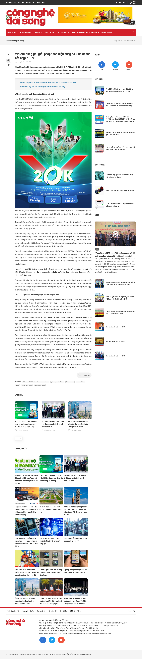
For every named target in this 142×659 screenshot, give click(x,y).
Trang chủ (116, 41)
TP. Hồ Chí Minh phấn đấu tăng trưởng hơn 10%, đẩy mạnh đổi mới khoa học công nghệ (50, 601)
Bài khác (19, 395)
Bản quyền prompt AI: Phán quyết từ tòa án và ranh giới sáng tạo (49, 541)
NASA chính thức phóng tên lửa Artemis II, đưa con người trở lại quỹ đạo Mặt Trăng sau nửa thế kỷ (76, 511)
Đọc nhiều (99, 79)
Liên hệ (21, 2)
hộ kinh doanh (70, 382)
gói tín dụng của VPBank (57, 382)
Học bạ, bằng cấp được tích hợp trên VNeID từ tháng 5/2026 (75, 571)
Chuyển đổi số (38, 32)
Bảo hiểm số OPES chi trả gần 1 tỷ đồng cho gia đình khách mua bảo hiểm (53, 424)
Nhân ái (72, 611)
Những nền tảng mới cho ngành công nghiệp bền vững (75, 539)
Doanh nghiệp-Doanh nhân (80, 32)
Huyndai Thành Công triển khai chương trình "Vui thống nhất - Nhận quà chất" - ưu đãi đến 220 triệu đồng (26, 511)
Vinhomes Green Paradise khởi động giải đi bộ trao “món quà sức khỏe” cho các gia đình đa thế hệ (26, 479)
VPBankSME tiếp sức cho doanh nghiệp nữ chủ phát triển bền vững (42, 87)
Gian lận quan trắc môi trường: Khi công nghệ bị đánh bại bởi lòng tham (50, 572)
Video (109, 32)
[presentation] (17, 438)
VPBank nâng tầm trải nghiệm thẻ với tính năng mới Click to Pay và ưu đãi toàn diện (48, 82)
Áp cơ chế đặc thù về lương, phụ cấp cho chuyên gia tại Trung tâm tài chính (78, 424)
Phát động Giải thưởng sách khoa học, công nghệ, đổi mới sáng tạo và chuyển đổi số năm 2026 (26, 542)
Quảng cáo (30, 2)
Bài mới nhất (21, 449)
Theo (84, 375)
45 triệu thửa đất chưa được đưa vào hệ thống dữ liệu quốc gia (50, 509)
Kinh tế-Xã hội (128, 41)
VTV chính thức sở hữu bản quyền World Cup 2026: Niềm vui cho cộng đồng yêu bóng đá (27, 572)
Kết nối (98, 55)
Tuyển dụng (41, 2)
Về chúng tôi (11, 2)
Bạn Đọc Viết (15, 611)
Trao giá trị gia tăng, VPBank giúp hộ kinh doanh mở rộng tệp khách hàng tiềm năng (26, 424)
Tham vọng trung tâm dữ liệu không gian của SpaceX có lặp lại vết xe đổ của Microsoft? (75, 601)
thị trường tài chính (27, 385)
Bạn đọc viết (100, 165)
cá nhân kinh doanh (40, 385)
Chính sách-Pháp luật (63, 32)
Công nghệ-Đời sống (25, 32)
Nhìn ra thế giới (49, 32)
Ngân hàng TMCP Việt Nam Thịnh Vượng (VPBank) (35, 382)
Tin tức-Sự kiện (11, 32)
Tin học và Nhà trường (98, 32)
